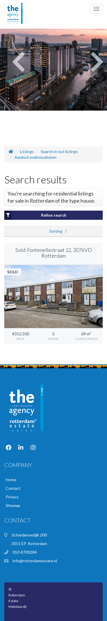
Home (11, 479)
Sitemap (13, 505)
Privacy (12, 496)
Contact (13, 488)
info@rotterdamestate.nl (35, 560)
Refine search (35, 215)
